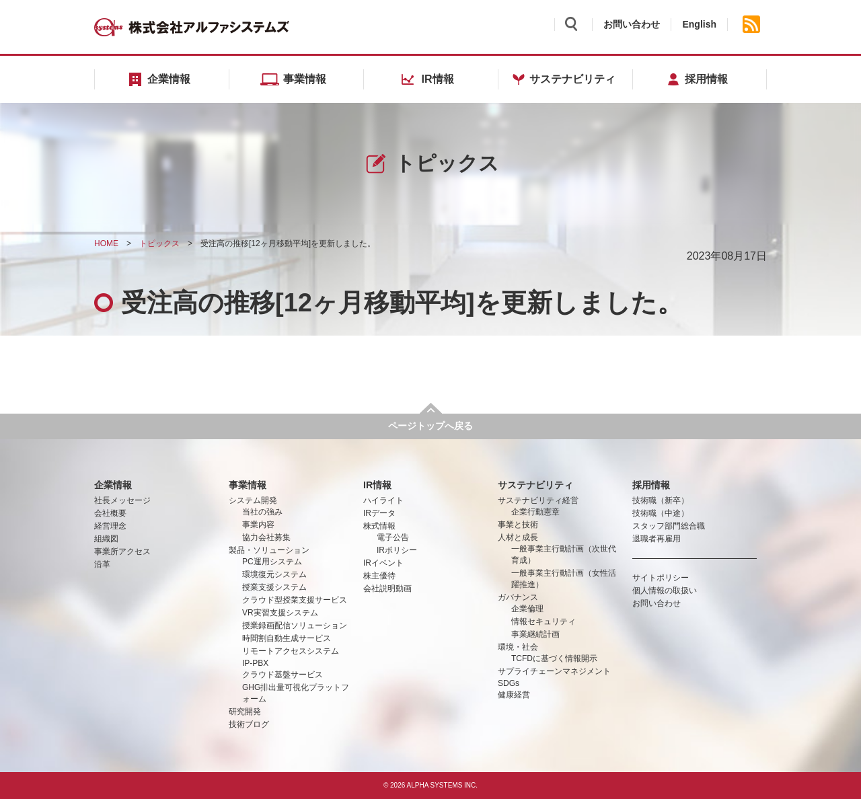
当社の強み (262, 512)
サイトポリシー (660, 577)
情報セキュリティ (543, 621)
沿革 (102, 564)
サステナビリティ (535, 485)
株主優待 (379, 575)
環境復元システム (274, 574)
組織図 (106, 538)
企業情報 (113, 485)
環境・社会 (518, 647)
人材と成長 (518, 537)
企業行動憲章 (535, 512)
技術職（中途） (660, 513)
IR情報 (377, 485)
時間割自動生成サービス (286, 638)
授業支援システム (274, 587)
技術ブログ (249, 724)
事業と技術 (518, 524)
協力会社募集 (266, 537)
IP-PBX (255, 663)
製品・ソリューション (269, 550)
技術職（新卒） (660, 500)
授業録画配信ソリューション (294, 625)
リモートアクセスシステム (290, 651)
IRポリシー (397, 550)
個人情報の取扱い (664, 590)
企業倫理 (527, 608)
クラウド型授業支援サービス (294, 600)
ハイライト (383, 500)
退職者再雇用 (656, 538)
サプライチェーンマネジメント (554, 671)
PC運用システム (272, 561)
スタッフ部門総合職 (668, 526)
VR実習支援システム (280, 612)
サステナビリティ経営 (538, 500)
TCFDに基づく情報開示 (554, 658)
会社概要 (110, 513)
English (699, 24)
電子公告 (393, 537)
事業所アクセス (122, 551)
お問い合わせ (631, 24)
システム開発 (253, 500)
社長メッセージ (122, 500)
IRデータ (379, 513)
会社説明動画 (387, 588)
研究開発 (245, 711)
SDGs (508, 683)
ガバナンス (518, 597)
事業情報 (247, 485)
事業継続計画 (535, 634)
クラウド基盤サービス (282, 674)
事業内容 (258, 524)
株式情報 (379, 526)
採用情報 (651, 485)
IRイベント (383, 563)
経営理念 (110, 526)
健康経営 (514, 694)
